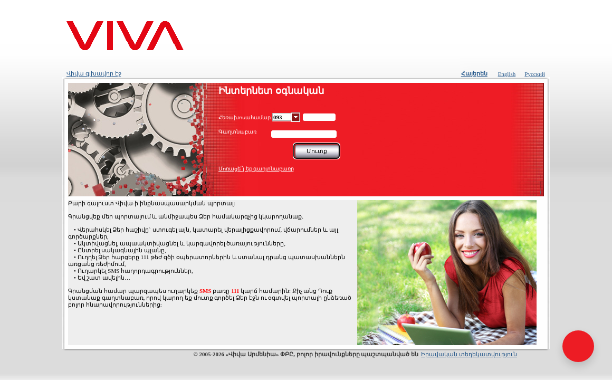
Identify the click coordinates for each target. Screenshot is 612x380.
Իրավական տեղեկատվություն (469, 354)
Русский (534, 74)
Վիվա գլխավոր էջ (93, 73)
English (507, 74)
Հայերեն (474, 73)
